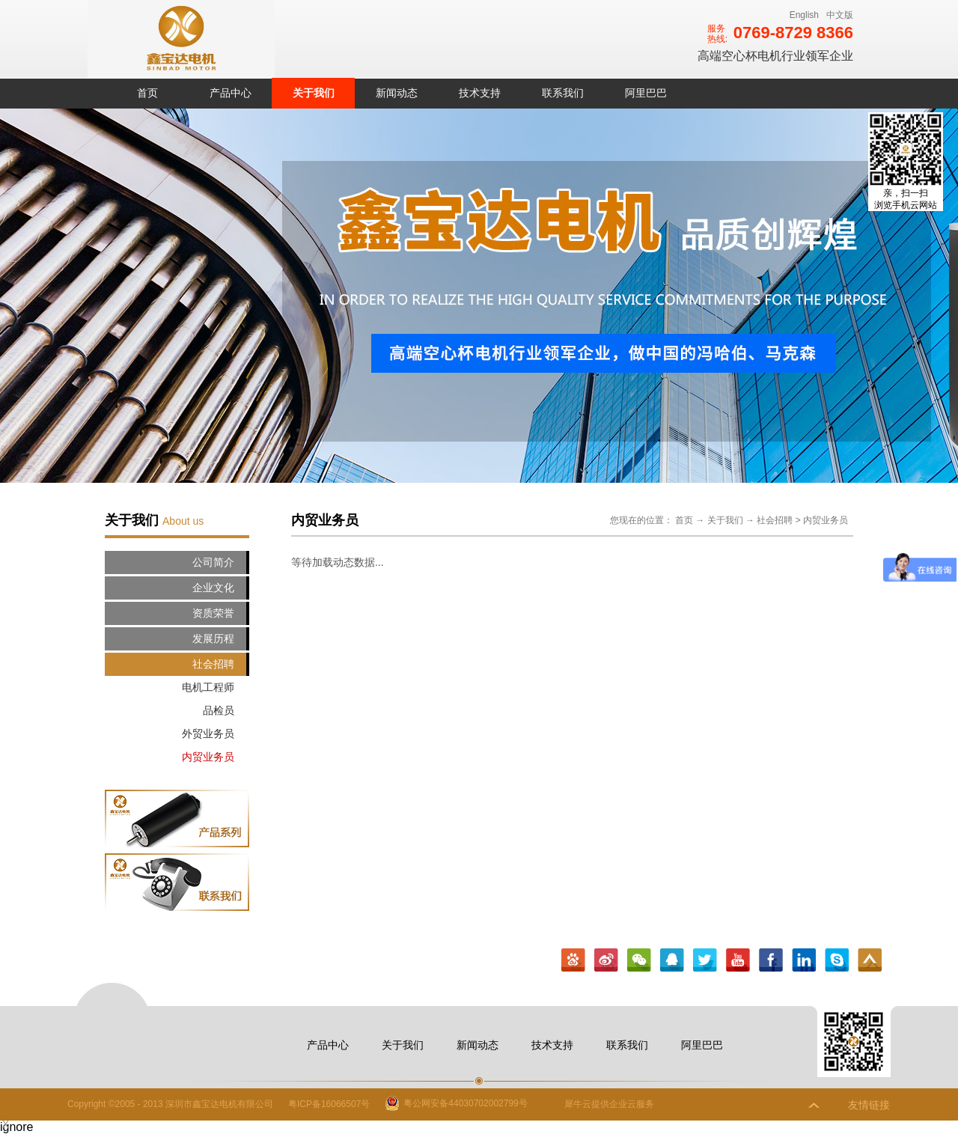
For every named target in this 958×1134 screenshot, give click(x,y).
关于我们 (725, 520)
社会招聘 (775, 520)
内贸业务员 (825, 520)
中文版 (839, 15)
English (804, 15)
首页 (147, 93)
